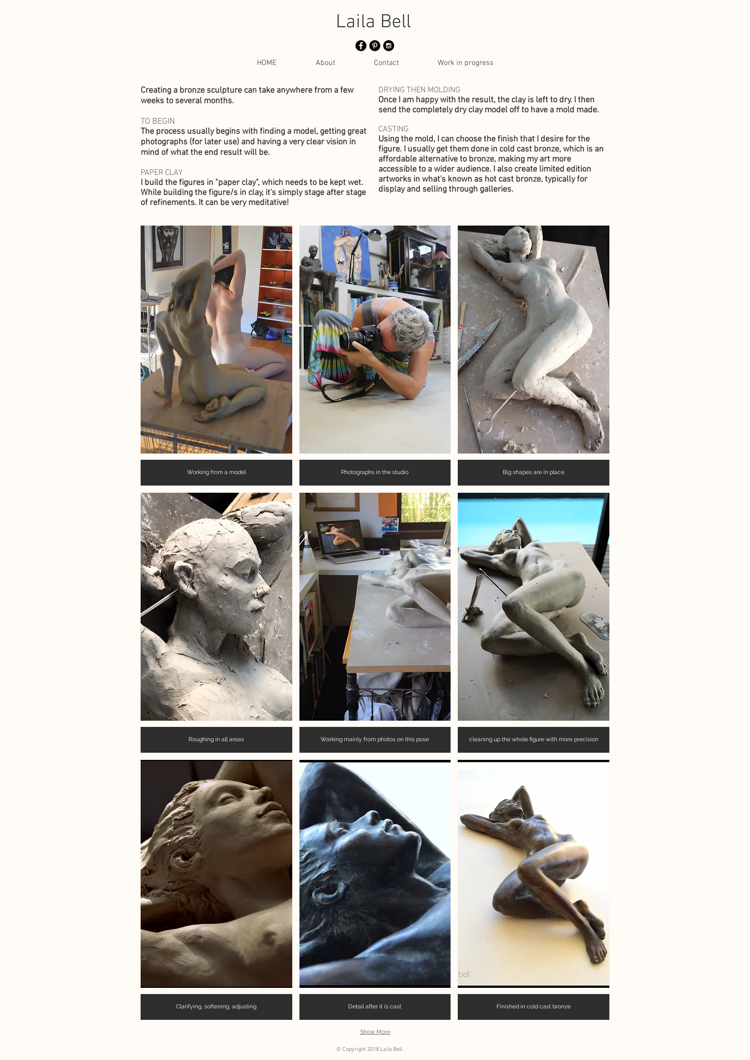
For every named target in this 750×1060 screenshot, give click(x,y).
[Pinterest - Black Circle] (374, 45)
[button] (216, 356)
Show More (375, 1031)
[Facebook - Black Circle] (360, 45)
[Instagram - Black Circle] (388, 45)
